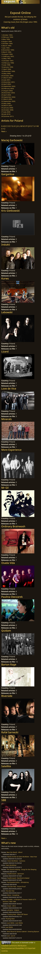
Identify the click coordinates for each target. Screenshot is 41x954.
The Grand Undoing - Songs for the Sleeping (21, 869)
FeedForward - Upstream (15, 874)
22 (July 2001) (5, 80)
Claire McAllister (11, 865)
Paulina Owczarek (12, 597)
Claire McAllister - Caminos (16, 861)
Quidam (6, 630)
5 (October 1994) (6, 43)
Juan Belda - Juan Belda (15, 923)
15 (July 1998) (5, 65)
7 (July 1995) (5, 48)
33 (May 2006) (6, 103)
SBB (3, 800)
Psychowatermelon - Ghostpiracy (18, 882)
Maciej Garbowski (12, 140)
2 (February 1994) (7, 37)
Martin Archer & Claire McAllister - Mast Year (22, 857)
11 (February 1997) (7, 56)
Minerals (6, 419)
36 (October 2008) (7, 110)
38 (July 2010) (5, 114)
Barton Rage (8, 664)
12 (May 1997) (6, 58)
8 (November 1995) (7, 50)
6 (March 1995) (6, 46)
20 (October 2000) (7, 76)
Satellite (6, 766)
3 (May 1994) (5, 39)
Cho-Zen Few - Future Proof (16, 886)
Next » (3, 131)
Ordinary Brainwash (13, 526)
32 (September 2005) (8, 101)
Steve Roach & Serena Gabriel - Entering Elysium (23, 931)
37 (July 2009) (5, 112)
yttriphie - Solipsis (13, 910)
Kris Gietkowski (10, 210)
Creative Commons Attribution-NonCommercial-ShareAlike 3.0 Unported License (18, 948)
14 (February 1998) (7, 63)
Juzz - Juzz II (11, 936)
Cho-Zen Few (10, 891)
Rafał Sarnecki (9, 732)
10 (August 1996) (7, 54)
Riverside (6, 696)
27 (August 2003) (7, 91)
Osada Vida (8, 563)
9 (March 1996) (6, 52)
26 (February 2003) (7, 88)
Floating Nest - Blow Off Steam (17, 914)
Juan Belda (9, 927)
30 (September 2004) (8, 97)
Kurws (5, 278)
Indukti (5, 244)
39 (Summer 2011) (7, 116)
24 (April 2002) (6, 84)
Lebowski (6, 312)
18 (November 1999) (8, 71)
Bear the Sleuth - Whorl (14, 852)
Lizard (5, 351)
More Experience (11, 449)
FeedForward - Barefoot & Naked (18, 878)
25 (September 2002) (8, 86)
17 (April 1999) (6, 69)
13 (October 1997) (7, 61)
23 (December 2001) (8, 82)
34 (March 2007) (6, 106)
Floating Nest (10, 919)
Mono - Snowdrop (13, 895)
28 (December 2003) (8, 93)
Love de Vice (8, 388)
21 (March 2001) (6, 78)
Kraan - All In (11, 906)
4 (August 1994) (6, 41)
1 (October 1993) (6, 35)
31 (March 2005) (6, 99)
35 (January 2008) (7, 108)
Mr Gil (5, 487)
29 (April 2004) (6, 95)
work (17, 942)
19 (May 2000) (6, 73)
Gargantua (7, 174)
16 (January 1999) (7, 67)
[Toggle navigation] (7, 7)
